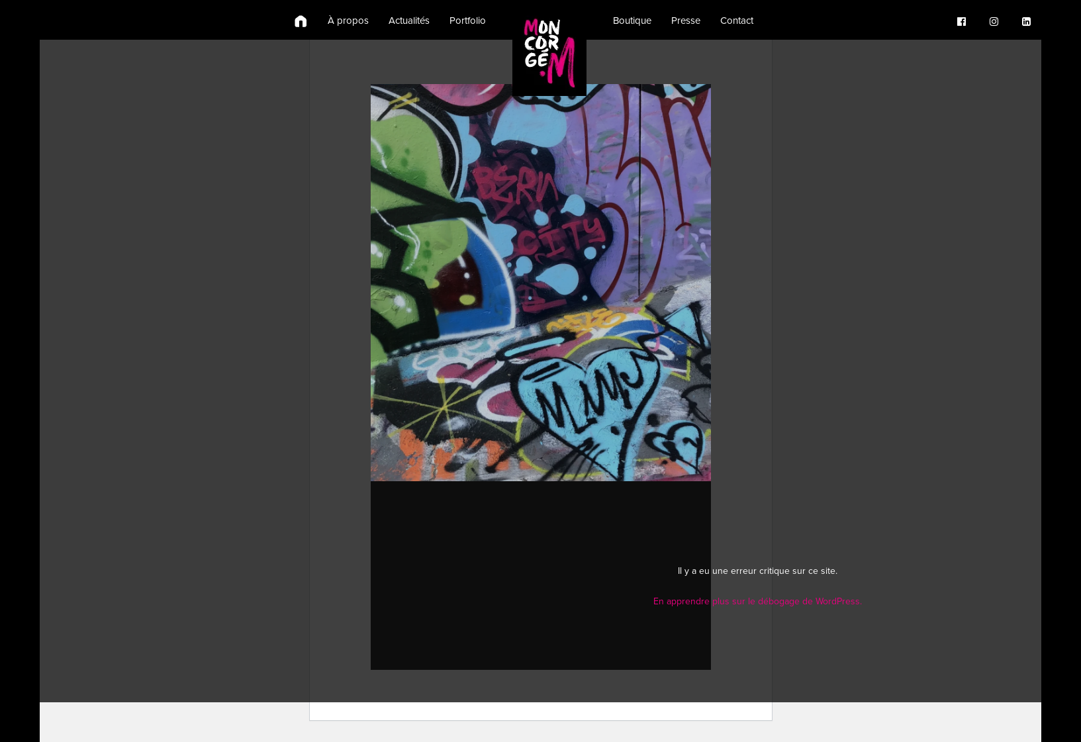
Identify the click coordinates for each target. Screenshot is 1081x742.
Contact (736, 20)
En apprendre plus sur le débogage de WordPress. (757, 601)
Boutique (632, 20)
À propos (348, 20)
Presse (685, 20)
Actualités (409, 20)
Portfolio (467, 20)
